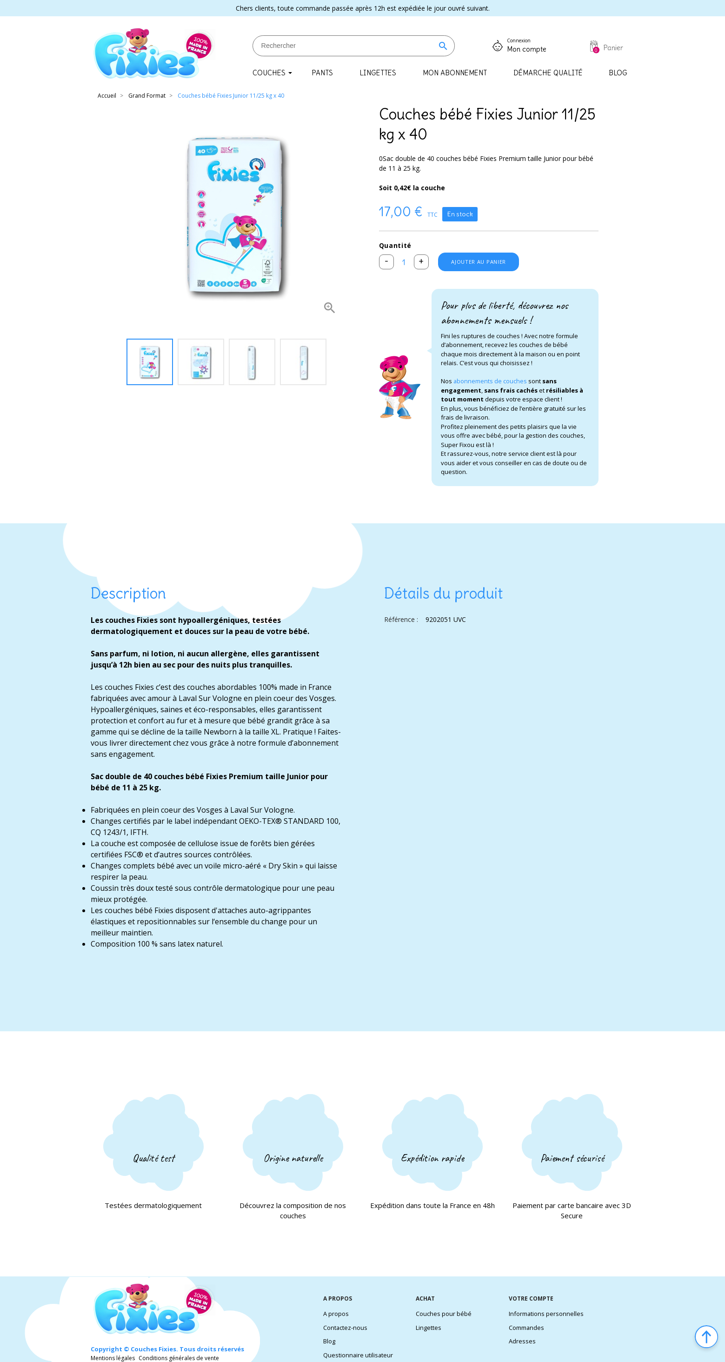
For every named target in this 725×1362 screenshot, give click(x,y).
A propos (336, 1313)
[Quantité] (405, 262)
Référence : (401, 621)
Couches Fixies (153, 1349)
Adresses (522, 1341)
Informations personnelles (546, 1313)
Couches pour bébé (444, 1313)
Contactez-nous (345, 1327)
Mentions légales (113, 1358)
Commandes (527, 1327)
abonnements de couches (490, 383)
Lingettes (428, 1327)
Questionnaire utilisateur (358, 1355)
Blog (329, 1341)
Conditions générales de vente (179, 1358)
